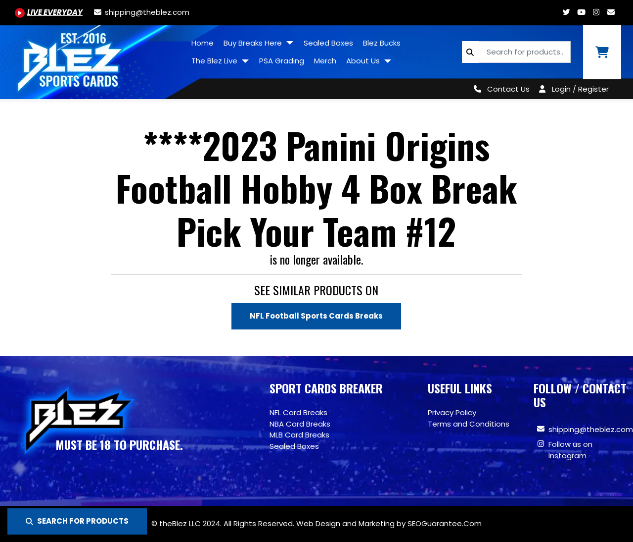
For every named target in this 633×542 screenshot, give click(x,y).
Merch (325, 60)
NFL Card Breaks (298, 412)
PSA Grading (281, 60)
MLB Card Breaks (299, 435)
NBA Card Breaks (300, 424)
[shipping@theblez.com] (140, 12)
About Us (364, 60)
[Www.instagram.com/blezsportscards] (595, 12)
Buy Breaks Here (254, 43)
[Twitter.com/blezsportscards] (566, 12)
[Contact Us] (500, 89)
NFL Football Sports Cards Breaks (316, 316)
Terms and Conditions (468, 424)
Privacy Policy (452, 412)
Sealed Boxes (328, 43)
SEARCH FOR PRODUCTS (77, 521)
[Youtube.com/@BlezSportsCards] (49, 12)
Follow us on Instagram (570, 450)
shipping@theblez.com (590, 429)
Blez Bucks (382, 43)
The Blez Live (215, 60)
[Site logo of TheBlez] (93, 58)
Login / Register (580, 89)
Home (202, 43)
